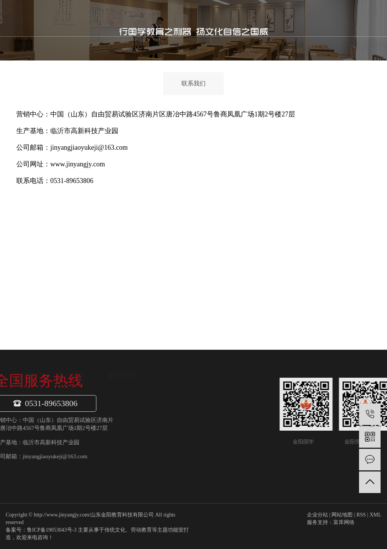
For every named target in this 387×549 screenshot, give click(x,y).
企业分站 (317, 515)
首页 (131, 18)
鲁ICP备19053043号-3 (51, 530)
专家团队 (82, 451)
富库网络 (343, 522)
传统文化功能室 (133, 423)
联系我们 (285, 18)
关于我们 (162, 18)
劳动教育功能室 (133, 408)
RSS (361, 515)
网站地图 (342, 515)
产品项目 (193, 18)
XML (375, 515)
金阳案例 (254, 18)
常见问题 (176, 437)
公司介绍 (82, 408)
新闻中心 (223, 18)
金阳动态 (176, 408)
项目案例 (82, 465)
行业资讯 (176, 423)
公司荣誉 (82, 437)
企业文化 (82, 423)
